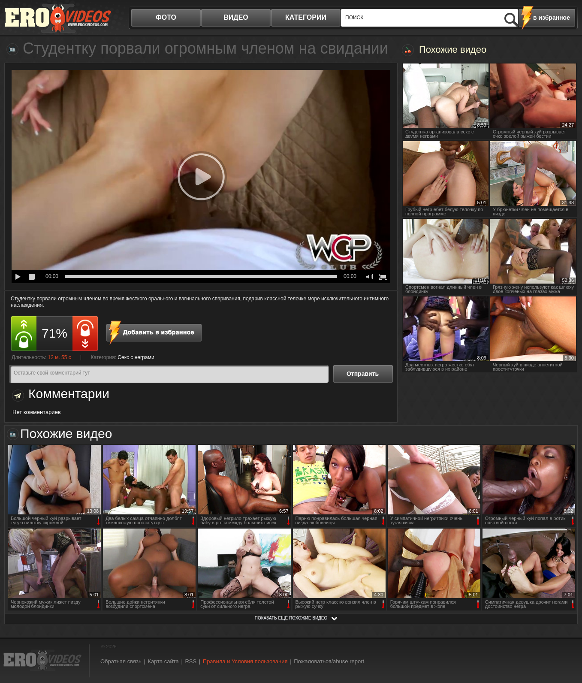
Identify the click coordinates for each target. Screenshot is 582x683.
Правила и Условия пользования (245, 661)
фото (166, 17)
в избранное (551, 17)
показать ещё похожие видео (291, 618)
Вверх (566, 640)
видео (235, 17)
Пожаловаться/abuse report (329, 661)
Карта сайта (163, 661)
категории (305, 17)
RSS (190, 661)
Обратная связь (121, 661)
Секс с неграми (136, 357)
